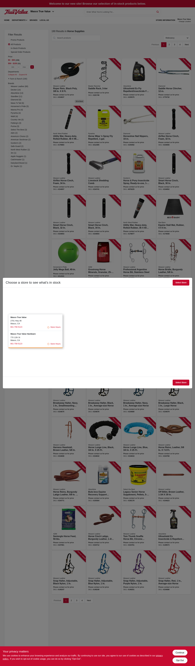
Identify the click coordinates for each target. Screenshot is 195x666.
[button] (35, 322)
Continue (180, 652)
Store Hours (54, 327)
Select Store (181, 282)
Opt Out (180, 660)
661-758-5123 (16, 327)
